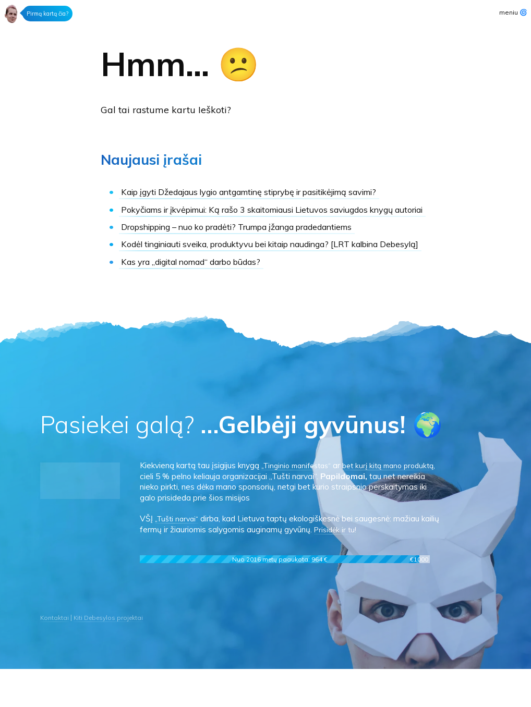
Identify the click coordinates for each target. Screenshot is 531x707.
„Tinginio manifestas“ (300, 503)
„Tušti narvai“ (179, 557)
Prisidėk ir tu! (356, 567)
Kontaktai (55, 655)
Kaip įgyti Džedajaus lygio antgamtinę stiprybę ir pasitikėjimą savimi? (256, 198)
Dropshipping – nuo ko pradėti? (260, 252)
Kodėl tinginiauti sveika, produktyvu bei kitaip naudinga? (257, 275)
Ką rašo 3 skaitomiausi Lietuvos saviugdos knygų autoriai (266, 228)
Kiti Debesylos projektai (112, 655)
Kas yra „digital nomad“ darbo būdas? (204, 300)
